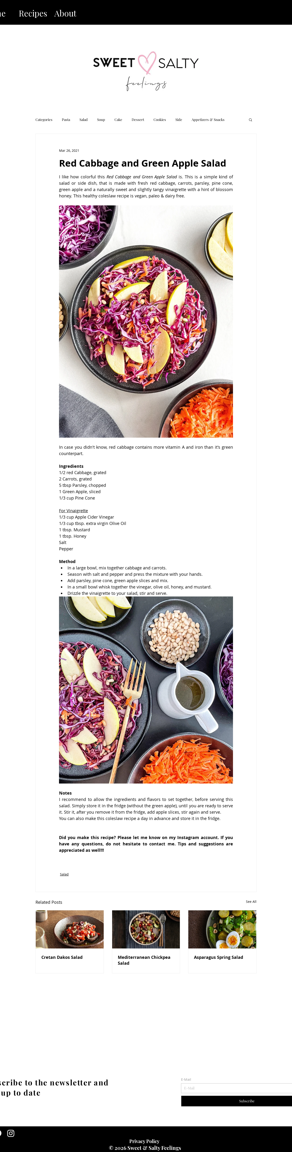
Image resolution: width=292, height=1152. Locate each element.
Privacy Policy (144, 1141)
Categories (44, 119)
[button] (250, 119)
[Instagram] (11, 1133)
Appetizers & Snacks (208, 119)
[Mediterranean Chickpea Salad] (146, 929)
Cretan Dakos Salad (62, 957)
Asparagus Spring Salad (218, 957)
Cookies (160, 119)
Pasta (66, 119)
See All (251, 901)
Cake (118, 119)
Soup (101, 119)
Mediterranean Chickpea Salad (144, 960)
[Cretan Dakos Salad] (70, 929)
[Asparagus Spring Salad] (222, 929)
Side (178, 119)
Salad (83, 119)
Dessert (138, 119)
